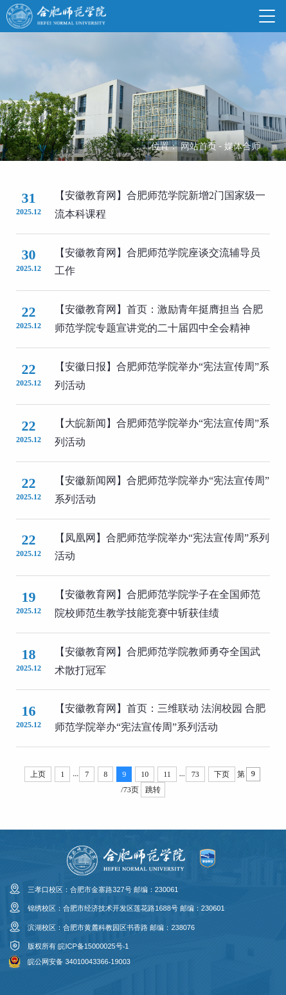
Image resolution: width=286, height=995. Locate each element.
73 (195, 774)
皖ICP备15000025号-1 (93, 946)
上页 (38, 774)
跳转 (153, 789)
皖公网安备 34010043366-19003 (79, 961)
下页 (221, 774)
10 (144, 774)
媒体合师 (242, 146)
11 (167, 774)
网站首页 (199, 146)
